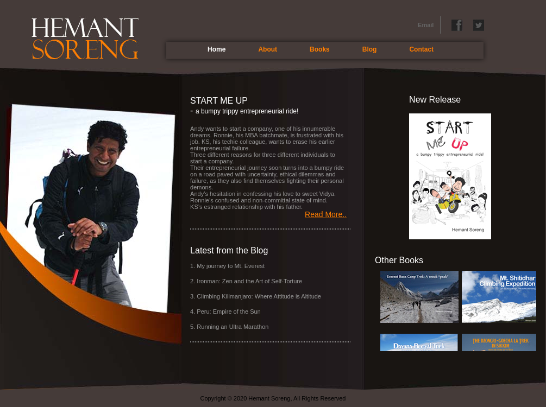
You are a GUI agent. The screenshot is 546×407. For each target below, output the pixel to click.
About (267, 49)
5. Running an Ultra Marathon (229, 326)
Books (320, 49)
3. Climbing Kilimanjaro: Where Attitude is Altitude (255, 296)
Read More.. (326, 214)
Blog (369, 49)
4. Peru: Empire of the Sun (225, 311)
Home (216, 49)
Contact (421, 49)
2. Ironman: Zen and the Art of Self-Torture (246, 281)
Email (426, 25)
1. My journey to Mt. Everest (227, 266)
